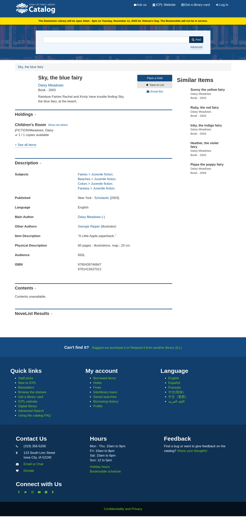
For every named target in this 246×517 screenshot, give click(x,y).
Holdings (24, 114)
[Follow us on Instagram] (32, 492)
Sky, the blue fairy (30, 67)
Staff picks (25, 378)
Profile (98, 406)
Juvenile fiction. (102, 174)
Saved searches (104, 397)
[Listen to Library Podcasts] (53, 492)
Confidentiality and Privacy (123, 509)
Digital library (27, 406)
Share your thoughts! (192, 451)
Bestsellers (26, 387)
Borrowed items (104, 378)
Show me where (58, 125)
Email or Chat (33, 464)
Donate (28, 471)
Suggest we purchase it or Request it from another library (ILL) (137, 348)
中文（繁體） (178, 397)
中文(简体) (176, 392)
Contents (24, 288)
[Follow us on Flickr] (46, 492)
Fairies (83, 174)
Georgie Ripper (89, 226)
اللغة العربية (176, 401)
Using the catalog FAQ (34, 415)
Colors (82, 184)
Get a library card (195, 5)
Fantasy (84, 188)
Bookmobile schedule (105, 471)
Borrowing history (105, 401)
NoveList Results (32, 313)
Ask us (140, 5)
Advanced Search (31, 411)
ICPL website (27, 401)
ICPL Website (164, 5)
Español (174, 383)
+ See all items (26, 145)
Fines (97, 387)
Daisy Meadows (50, 85)
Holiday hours (100, 467)
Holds (97, 383)
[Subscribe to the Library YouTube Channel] (39, 492)
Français (174, 387)
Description (26, 162)
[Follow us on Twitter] (26, 492)
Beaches (84, 179)
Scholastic (102, 198)
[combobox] (116, 39)
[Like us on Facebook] (19, 492)
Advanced (196, 47)
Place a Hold (154, 78)
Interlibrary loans (105, 392)
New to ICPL (27, 383)
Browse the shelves (32, 392)
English (173, 378)
